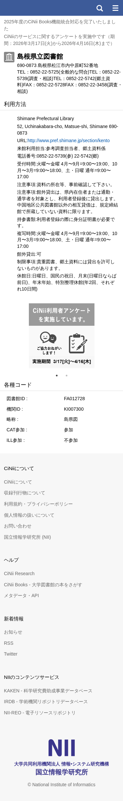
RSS (8, 643)
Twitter (10, 654)
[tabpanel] (61, 335)
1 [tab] (59, 375)
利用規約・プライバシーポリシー (38, 504)
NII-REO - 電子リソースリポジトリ (40, 712)
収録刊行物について (24, 492)
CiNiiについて (18, 482)
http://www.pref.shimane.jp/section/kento (69, 140)
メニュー (115, 7)
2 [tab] (69, 375)
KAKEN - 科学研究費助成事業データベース (48, 690)
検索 (99, 7)
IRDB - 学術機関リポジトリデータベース (46, 701)
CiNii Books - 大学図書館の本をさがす (43, 584)
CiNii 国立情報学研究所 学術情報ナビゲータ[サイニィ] (29, 8)
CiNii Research (19, 573)
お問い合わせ (17, 526)
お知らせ (13, 632)
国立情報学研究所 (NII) (27, 537)
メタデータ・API (21, 595)
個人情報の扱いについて (29, 515)
